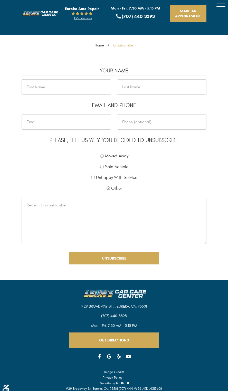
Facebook (99, 356)
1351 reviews (83, 18)
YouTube (129, 356)
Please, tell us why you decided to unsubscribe (114, 140)
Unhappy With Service (116, 177)
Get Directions (114, 340)
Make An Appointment (188, 13)
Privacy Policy (112, 378)
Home (99, 45)
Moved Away (116, 156)
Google (109, 356)
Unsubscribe (123, 45)
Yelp (119, 356)
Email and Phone (114, 105)
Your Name (114, 71)
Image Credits (114, 372)
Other (116, 188)
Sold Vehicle (116, 166)
